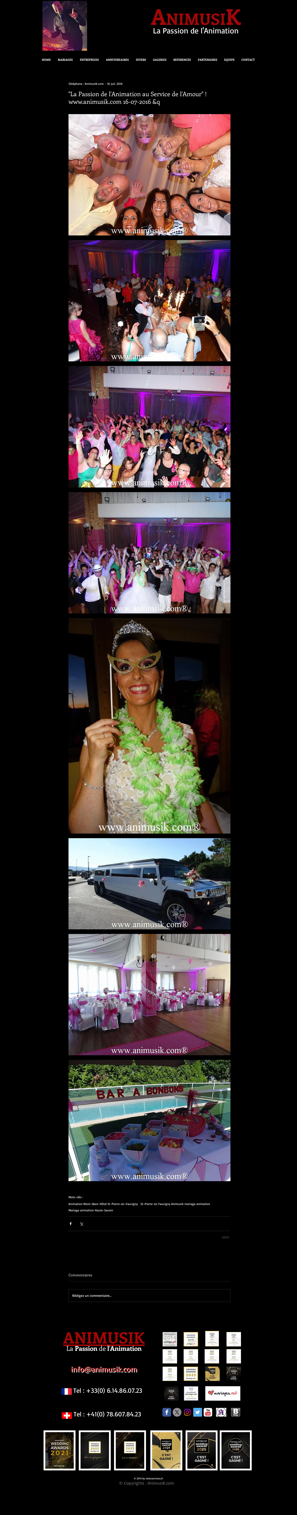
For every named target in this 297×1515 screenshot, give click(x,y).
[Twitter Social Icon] (197, 1412)
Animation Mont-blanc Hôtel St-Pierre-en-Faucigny (103, 1204)
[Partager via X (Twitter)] (81, 1224)
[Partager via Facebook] (71, 1224)
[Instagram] (187, 1412)
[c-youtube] (208, 1412)
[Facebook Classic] (166, 1412)
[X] (177, 1412)
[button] (139, 60)
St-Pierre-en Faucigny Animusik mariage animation (175, 1204)
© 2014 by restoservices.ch (148, 1478)
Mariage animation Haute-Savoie (91, 1210)
